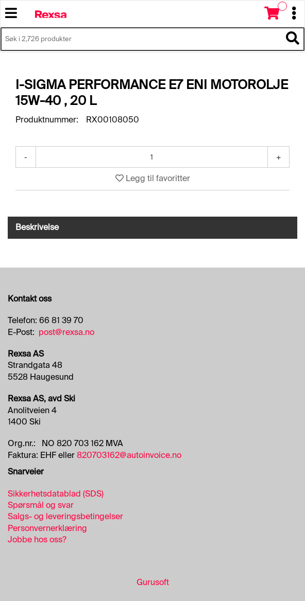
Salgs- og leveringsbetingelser (65, 516)
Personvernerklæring (47, 528)
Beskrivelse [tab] (37, 227)
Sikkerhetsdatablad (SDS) (56, 493)
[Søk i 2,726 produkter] (141, 39)
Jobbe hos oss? (37, 539)
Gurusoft (153, 582)
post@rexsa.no (66, 332)
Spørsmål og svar (41, 505)
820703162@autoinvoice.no (129, 455)
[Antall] (152, 157)
